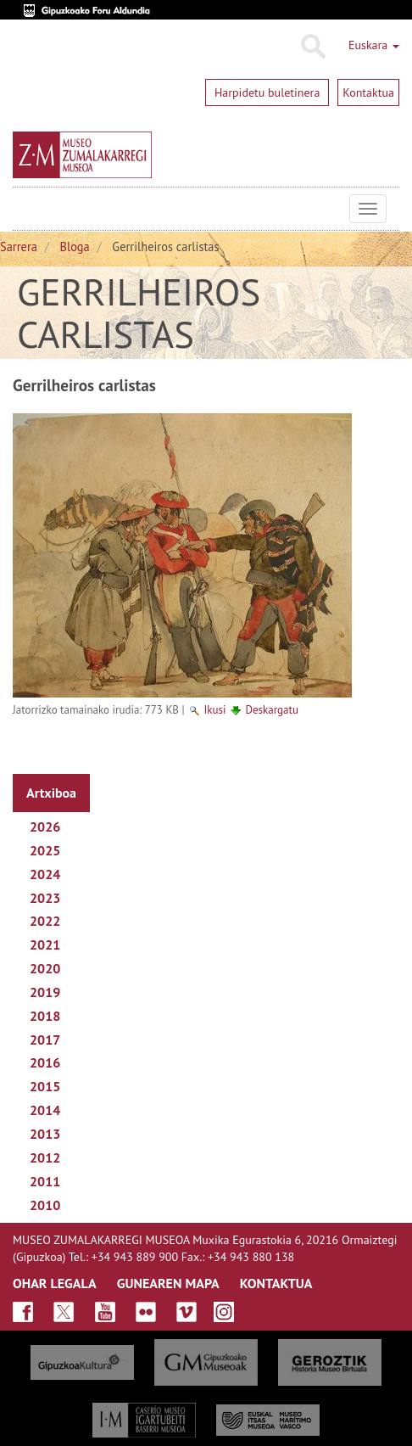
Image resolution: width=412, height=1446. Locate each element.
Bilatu (312, 46)
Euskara (373, 45)
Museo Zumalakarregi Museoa (25, 209)
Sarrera (18, 246)
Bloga (75, 246)
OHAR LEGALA (55, 1283)
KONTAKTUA (276, 1283)
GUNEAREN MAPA (168, 1283)
